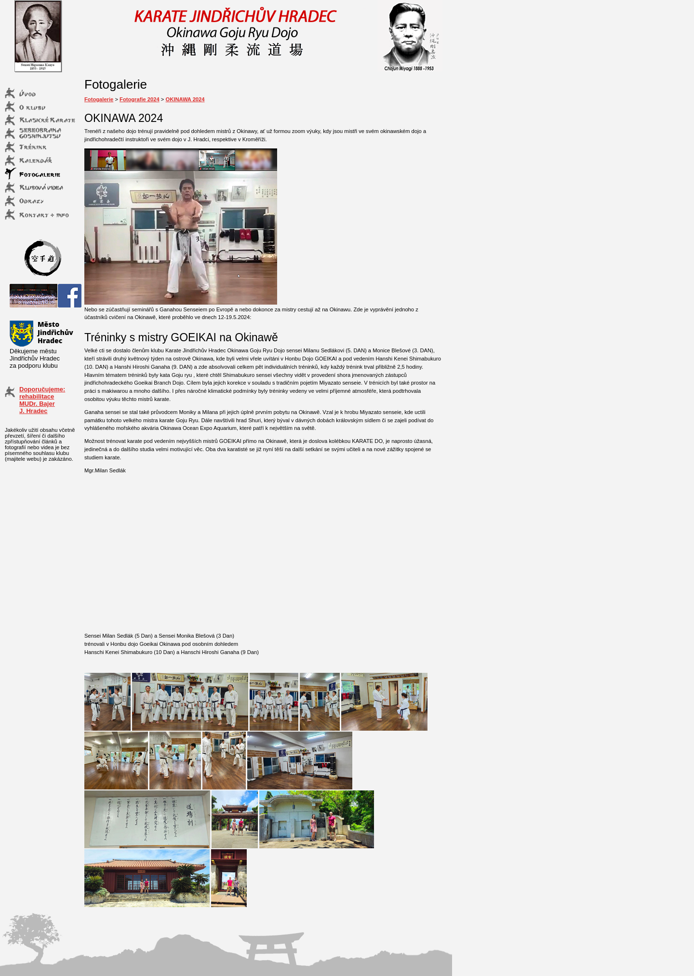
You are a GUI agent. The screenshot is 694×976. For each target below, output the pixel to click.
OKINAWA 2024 (185, 99)
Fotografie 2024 (140, 99)
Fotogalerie (98, 99)
